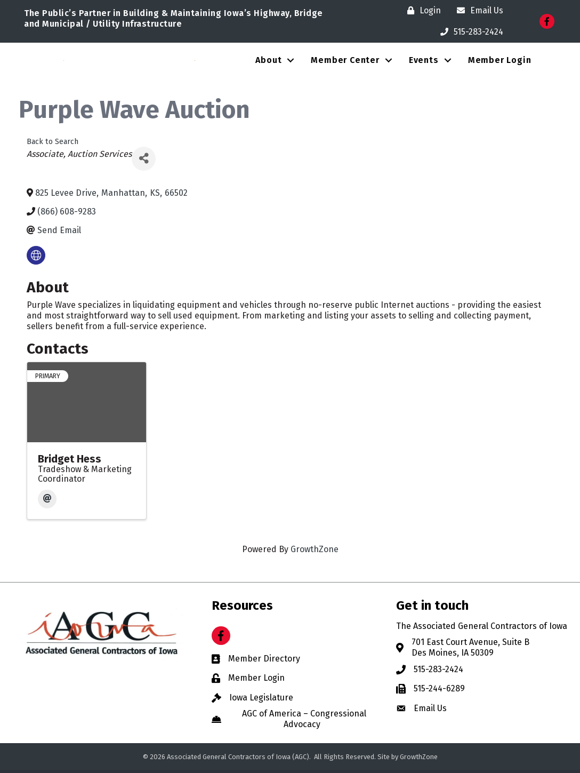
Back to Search (52, 144)
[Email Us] (477, 10)
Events (424, 62)
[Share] (144, 162)
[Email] (47, 502)
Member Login (499, 62)
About (268, 62)
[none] (36, 258)
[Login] (421, 10)
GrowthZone (315, 553)
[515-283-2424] (469, 32)
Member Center (345, 62)
